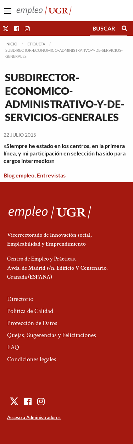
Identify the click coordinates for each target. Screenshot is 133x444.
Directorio (20, 299)
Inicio (11, 44)
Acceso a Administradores (34, 417)
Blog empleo (19, 175)
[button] (5, 29)
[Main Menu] (7, 11)
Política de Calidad (30, 311)
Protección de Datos (32, 323)
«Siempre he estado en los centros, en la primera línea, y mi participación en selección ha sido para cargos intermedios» (65, 153)
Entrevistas (51, 175)
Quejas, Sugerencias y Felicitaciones (51, 335)
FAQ (13, 347)
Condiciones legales (31, 359)
